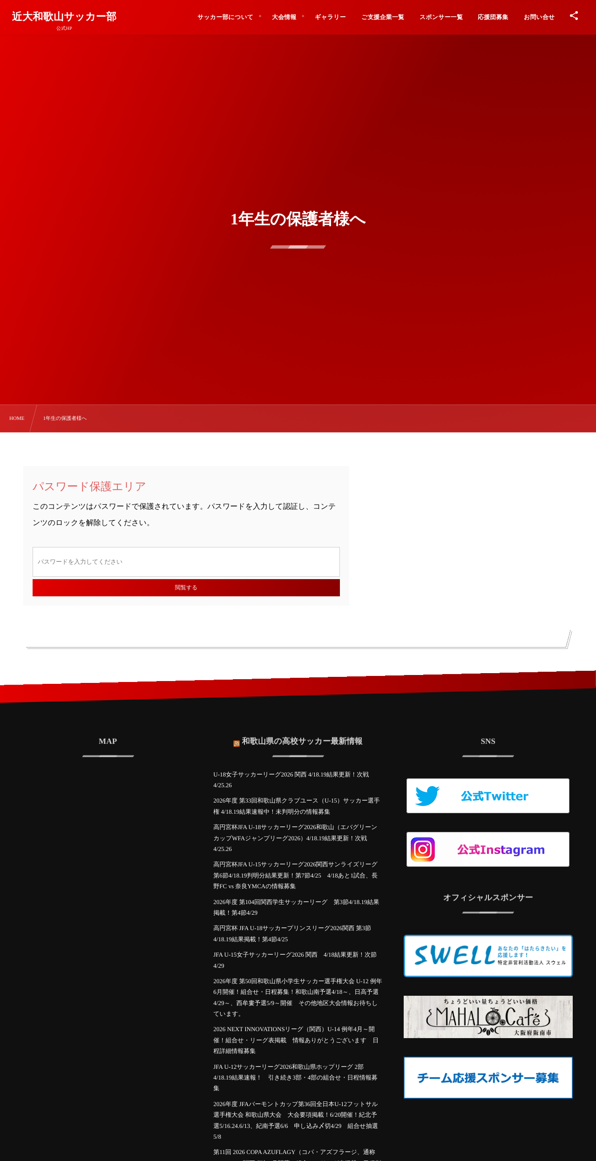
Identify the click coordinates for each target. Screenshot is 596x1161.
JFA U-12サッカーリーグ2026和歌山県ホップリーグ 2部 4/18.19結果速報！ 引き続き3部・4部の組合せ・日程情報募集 (295, 1077)
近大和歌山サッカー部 (64, 17)
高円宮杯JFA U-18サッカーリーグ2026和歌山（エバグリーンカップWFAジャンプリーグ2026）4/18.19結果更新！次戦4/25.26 (295, 838)
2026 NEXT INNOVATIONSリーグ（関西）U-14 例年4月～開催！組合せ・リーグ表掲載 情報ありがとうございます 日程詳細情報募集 (296, 1040)
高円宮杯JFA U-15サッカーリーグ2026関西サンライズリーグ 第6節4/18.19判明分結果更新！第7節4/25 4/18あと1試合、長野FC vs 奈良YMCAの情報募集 (295, 875)
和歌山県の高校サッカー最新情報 (302, 733)
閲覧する (186, 587)
